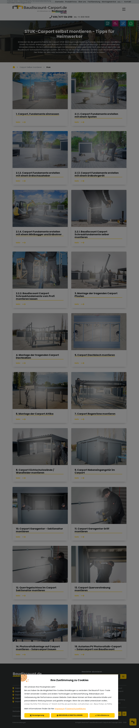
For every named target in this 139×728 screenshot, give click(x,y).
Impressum (60, 708)
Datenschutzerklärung (76, 708)
